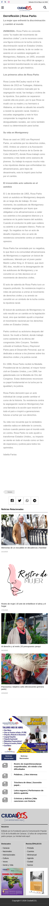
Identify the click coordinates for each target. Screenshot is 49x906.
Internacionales (9, 855)
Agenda (30, 858)
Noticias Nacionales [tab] (24, 757)
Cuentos (30, 851)
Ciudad (30, 862)
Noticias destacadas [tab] (8, 757)
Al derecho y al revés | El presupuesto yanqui (21, 646)
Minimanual (32, 855)
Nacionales (7, 851)
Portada (30, 848)
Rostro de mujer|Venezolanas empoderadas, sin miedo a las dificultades (28, 766)
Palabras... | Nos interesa (25, 774)
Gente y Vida (8, 865)
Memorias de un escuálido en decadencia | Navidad (23, 548)
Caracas (6, 848)
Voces (10, 492)
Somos (30, 865)
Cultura (6, 858)
